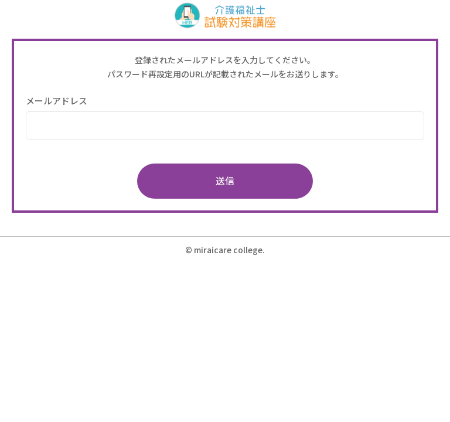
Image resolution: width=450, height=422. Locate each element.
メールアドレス (56, 100)
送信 (225, 180)
